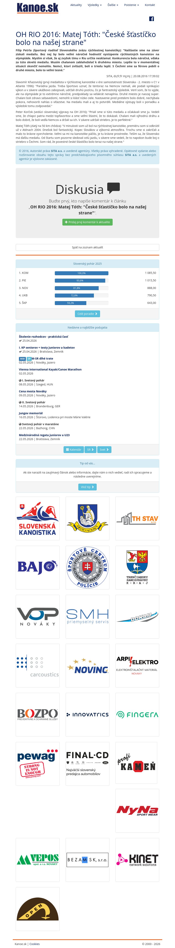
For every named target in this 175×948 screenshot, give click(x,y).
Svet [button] (104, 449)
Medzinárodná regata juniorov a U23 (44, 435)
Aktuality (76, 5)
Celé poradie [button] (87, 314)
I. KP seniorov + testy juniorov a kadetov (47, 347)
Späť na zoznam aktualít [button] (87, 247)
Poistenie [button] (131, 5)
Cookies (34, 944)
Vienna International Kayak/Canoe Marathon (50, 369)
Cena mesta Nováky (33, 391)
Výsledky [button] (95, 5)
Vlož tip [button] (87, 487)
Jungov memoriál (31, 413)
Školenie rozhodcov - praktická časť (43, 336)
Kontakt (150, 5)
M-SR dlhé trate (42, 358)
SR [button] (90, 449)
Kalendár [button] (73, 449)
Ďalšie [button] (113, 5)
